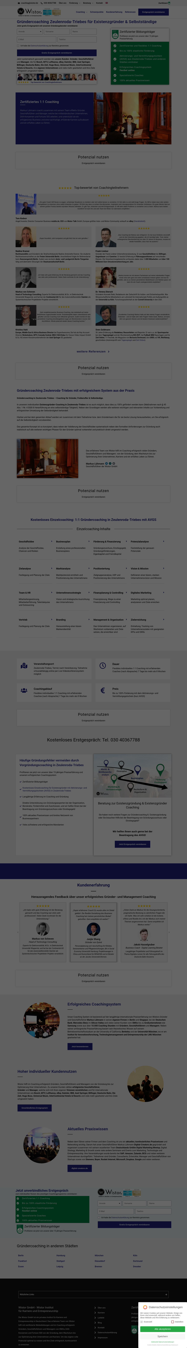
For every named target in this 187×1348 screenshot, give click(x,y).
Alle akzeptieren (163, 1329)
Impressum (174, 1345)
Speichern (163, 1336)
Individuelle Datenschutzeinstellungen (162, 1342)
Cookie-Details (151, 1345)
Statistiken (177, 1322)
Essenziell (146, 1322)
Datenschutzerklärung (163, 1345)
